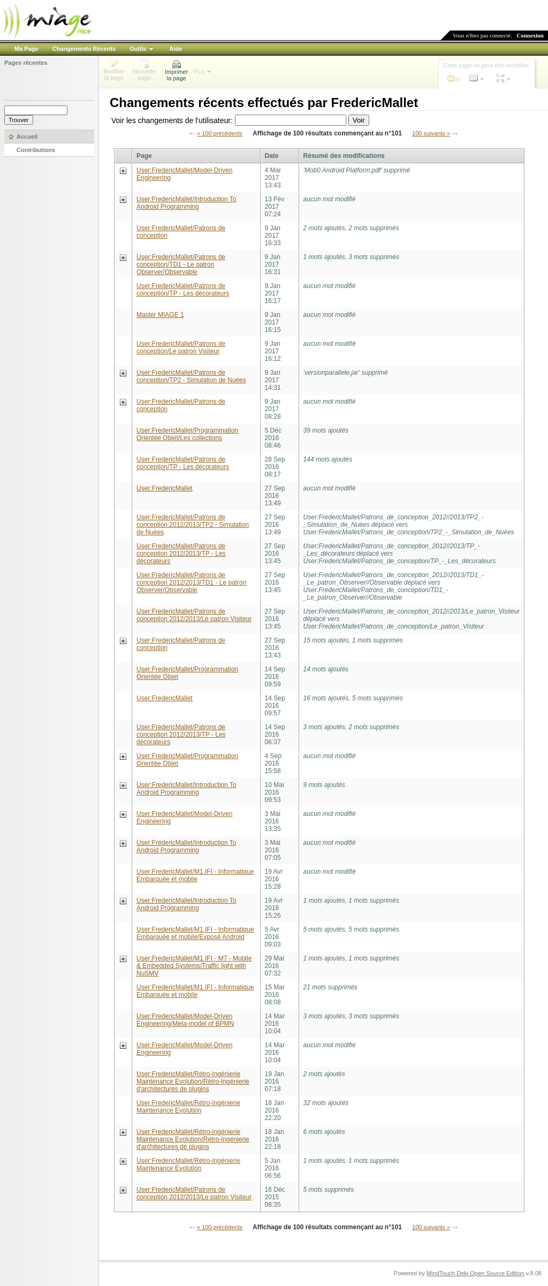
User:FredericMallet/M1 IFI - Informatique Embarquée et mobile (195, 875)
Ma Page (26, 49)
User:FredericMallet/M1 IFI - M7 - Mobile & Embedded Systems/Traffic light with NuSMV (194, 966)
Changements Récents (84, 49)
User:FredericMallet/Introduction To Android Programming (186, 202)
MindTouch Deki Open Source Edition (475, 1273)
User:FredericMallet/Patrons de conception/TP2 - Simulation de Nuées (191, 376)
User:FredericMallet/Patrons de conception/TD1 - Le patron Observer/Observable (180, 264)
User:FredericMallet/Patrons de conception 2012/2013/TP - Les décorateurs (181, 553)
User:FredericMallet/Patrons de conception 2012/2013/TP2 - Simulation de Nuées (192, 524)
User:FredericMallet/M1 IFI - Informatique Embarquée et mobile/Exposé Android (195, 933)
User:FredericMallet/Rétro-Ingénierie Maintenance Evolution (188, 1106)
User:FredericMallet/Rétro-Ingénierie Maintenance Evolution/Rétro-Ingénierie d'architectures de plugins (192, 1081)
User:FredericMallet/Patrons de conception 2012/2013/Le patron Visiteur (194, 615)
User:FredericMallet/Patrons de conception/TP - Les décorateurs (182, 289)
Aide (175, 49)
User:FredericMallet (164, 488)
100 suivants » (431, 133)
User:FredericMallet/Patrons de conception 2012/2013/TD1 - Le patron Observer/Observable (191, 582)
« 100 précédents (219, 133)
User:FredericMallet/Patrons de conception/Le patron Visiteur (180, 347)
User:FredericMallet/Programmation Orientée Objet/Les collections (187, 434)
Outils (138, 49)
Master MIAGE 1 (160, 315)
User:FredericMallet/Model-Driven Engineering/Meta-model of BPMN (185, 1019)
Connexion (530, 35)
